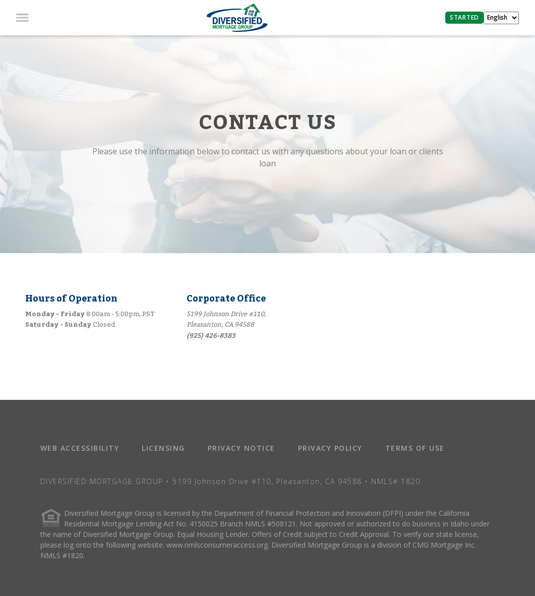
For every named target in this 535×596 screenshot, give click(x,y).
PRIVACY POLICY (330, 448)
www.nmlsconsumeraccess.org (217, 545)
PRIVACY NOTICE (241, 448)
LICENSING (163, 448)
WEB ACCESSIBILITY (80, 448)
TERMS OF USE (415, 448)
